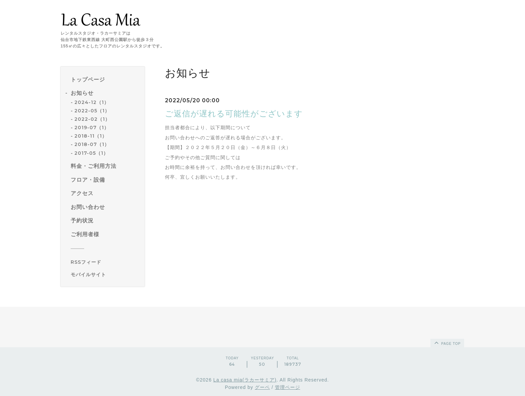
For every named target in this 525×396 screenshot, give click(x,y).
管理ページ (287, 387)
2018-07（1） (91, 144)
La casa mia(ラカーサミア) (245, 380)
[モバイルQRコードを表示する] (105, 274)
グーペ (262, 387)
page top (447, 342)
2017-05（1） (91, 153)
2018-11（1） (90, 136)
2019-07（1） (91, 127)
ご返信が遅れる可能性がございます (234, 113)
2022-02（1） (92, 119)
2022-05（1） (92, 111)
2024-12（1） (91, 102)
